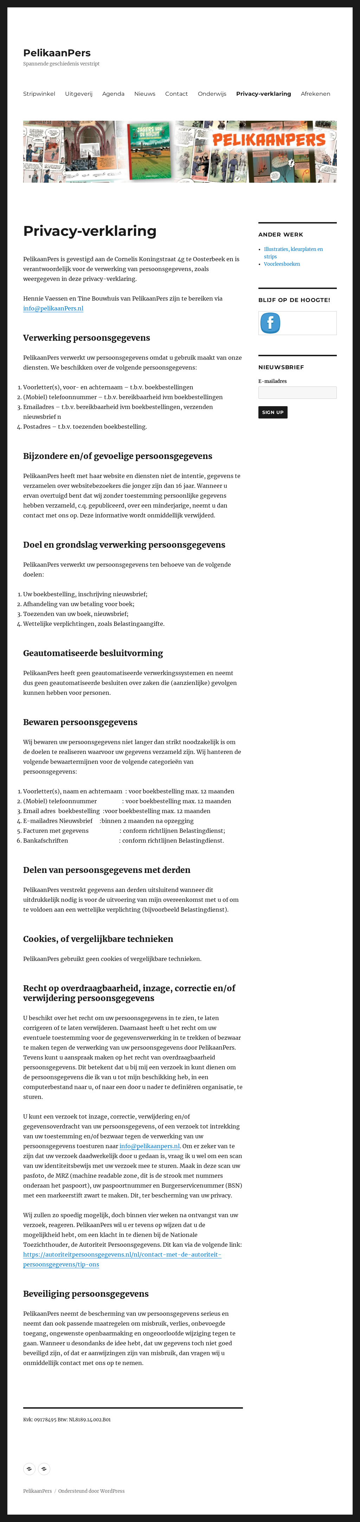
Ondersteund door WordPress (91, 1491)
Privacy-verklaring (263, 93)
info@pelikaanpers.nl (150, 1146)
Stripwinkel (39, 93)
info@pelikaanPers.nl (53, 308)
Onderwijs (212, 93)
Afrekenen (315, 93)
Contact (176, 93)
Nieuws (144, 93)
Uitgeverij (78, 93)
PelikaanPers (57, 53)
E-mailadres (272, 381)
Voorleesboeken (282, 264)
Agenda (113, 93)
